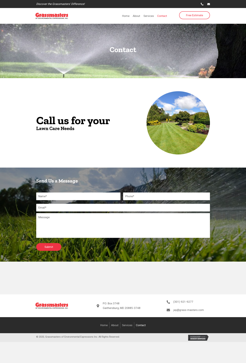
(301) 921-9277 (183, 303)
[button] (194, 15)
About (114, 326)
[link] (125, 16)
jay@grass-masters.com (188, 311)
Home (104, 326)
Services (127, 326)
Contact (141, 326)
